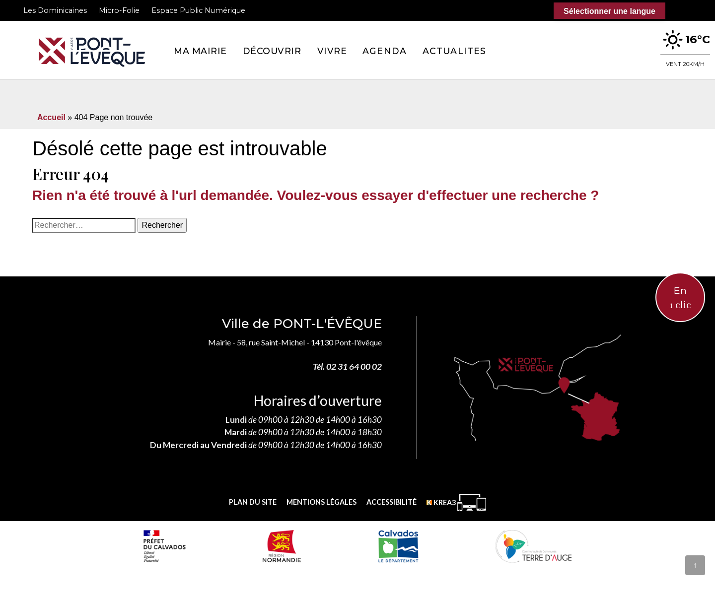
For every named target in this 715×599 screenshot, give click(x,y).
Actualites (454, 51)
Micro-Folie (119, 10)
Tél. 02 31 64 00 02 (347, 366)
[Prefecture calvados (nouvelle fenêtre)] (164, 546)
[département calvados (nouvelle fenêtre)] (398, 546)
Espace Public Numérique (198, 10)
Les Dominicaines (55, 10)
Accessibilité (391, 502)
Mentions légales (321, 502)
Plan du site (253, 502)
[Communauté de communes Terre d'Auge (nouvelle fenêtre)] (534, 546)
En (680, 298)
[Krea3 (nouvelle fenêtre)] (456, 502)
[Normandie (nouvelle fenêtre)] (282, 546)
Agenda (384, 51)
